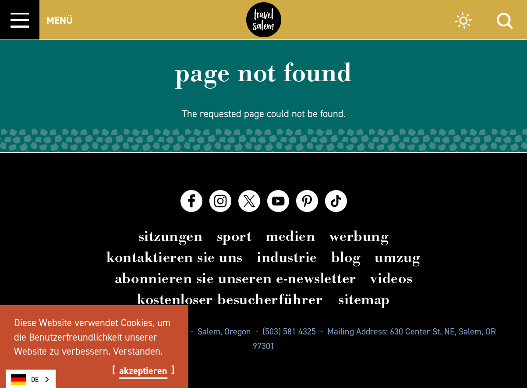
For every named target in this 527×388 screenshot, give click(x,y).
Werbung (359, 236)
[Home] (263, 19)
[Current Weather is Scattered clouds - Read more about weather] (463, 22)
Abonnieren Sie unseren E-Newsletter (235, 278)
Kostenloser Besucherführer (229, 299)
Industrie (287, 257)
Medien (290, 236)
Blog (346, 257)
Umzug (398, 257)
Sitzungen (170, 236)
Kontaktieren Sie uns (174, 257)
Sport (234, 236)
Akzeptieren (143, 371)
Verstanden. (138, 351)
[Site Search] (505, 20)
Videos (391, 278)
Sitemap (364, 299)
